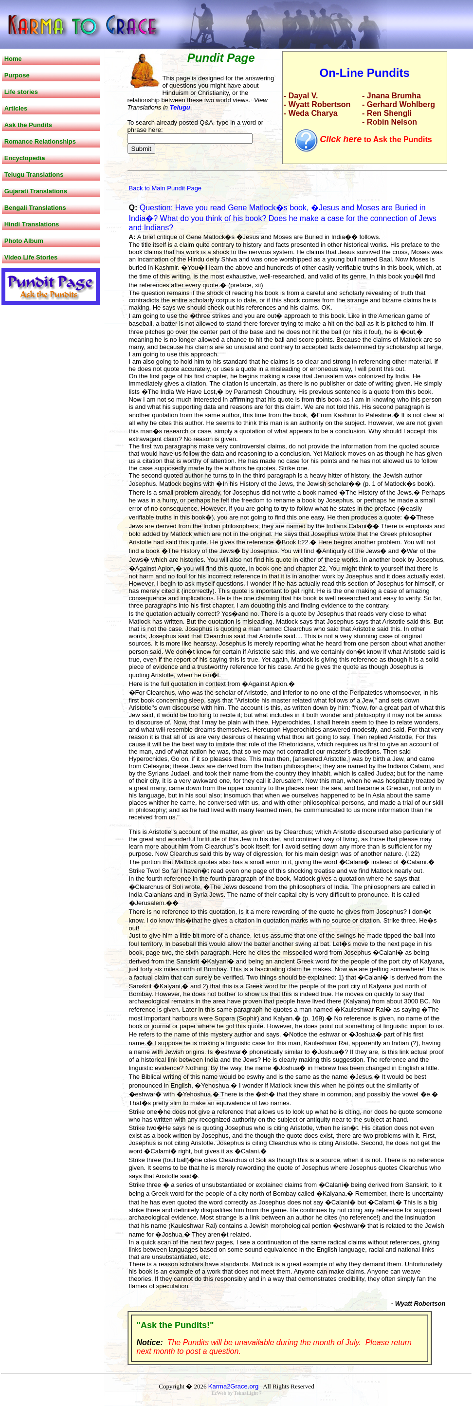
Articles (16, 108)
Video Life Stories (31, 257)
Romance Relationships (40, 141)
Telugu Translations (34, 174)
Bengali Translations (35, 207)
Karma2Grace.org (233, 1386)
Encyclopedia (24, 158)
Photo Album (23, 240)
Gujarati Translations (35, 191)
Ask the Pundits (28, 125)
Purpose (17, 75)
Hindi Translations (31, 224)
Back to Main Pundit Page (165, 188)
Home (13, 58)
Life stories (21, 91)
